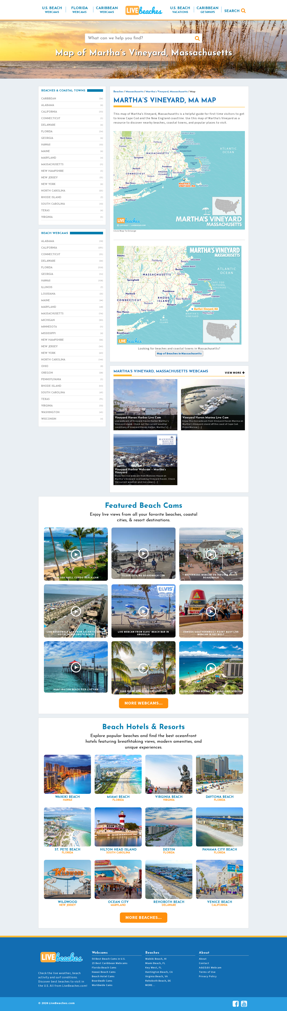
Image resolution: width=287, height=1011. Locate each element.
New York (72, 184)
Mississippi (72, 333)
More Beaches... (143, 917)
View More (235, 373)
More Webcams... (143, 703)
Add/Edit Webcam (210, 968)
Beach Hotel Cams (103, 976)
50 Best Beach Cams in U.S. (109, 959)
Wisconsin (72, 419)
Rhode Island (72, 197)
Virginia (72, 217)
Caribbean (72, 98)
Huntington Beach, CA (159, 972)
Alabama (72, 105)
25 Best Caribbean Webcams (110, 963)
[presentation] (179, 353)
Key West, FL (153, 968)
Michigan (72, 320)
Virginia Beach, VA (156, 976)
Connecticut (72, 118)
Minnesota (72, 327)
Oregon (72, 373)
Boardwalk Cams (102, 981)
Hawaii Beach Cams (104, 972)
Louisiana (72, 294)
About (203, 959)
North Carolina (72, 191)
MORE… (150, 985)
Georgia (72, 138)
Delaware (72, 125)
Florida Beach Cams (104, 968)
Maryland (72, 158)
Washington (72, 412)
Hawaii (72, 144)
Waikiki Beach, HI (156, 959)
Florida (72, 131)
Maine (72, 151)
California (72, 112)
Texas (72, 210)
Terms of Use (207, 972)
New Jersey (72, 177)
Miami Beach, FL (155, 963)
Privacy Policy (208, 976)
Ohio (72, 366)
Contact (204, 963)
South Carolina (72, 204)
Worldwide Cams (102, 985)
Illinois (72, 287)
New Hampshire (72, 171)
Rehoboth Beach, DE (158, 981)
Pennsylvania (72, 379)
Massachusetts (72, 164)
